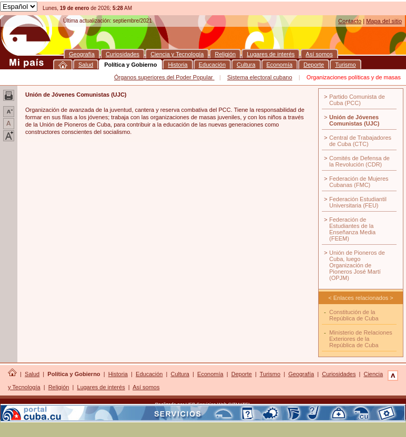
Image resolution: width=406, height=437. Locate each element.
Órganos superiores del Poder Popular (164, 77)
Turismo (270, 374)
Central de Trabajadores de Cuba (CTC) (360, 140)
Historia (118, 374)
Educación (149, 374)
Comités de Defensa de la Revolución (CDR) (359, 161)
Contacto (349, 21)
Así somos (146, 387)
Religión (58, 387)
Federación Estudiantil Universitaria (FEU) (358, 202)
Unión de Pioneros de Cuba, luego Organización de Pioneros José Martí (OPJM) (357, 265)
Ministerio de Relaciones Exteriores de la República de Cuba (360, 338)
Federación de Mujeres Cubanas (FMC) (359, 181)
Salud (32, 374)
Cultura (180, 374)
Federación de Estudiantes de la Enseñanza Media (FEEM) (352, 229)
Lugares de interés (101, 387)
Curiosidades (339, 374)
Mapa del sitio (384, 21)
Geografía (301, 374)
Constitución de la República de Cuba (354, 315)
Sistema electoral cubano (259, 77)
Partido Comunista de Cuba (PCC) (357, 99)
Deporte (241, 374)
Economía (210, 374)
